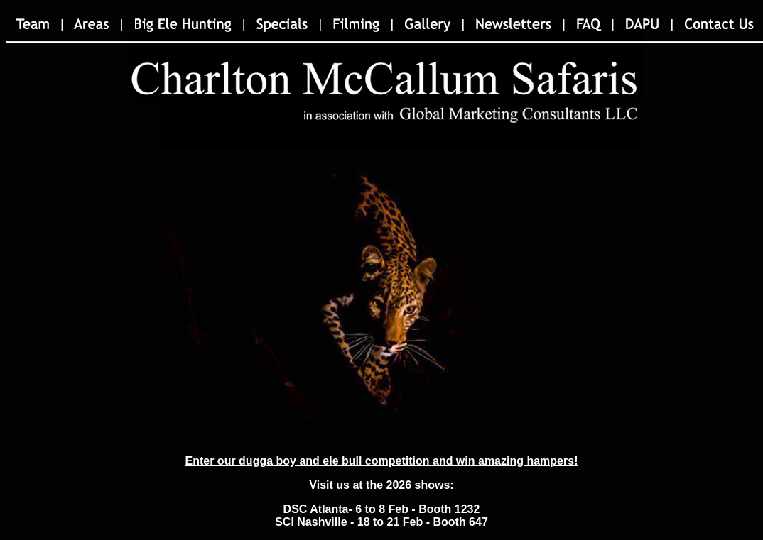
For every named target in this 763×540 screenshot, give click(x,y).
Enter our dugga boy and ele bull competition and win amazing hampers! (381, 461)
